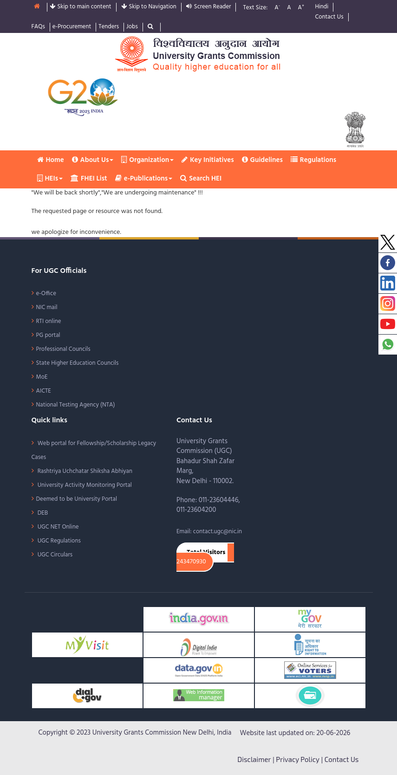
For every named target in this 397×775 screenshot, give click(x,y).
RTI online (48, 321)
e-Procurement (71, 27)
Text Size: (255, 8)
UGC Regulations (58, 541)
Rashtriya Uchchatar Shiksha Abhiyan (84, 471)
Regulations (313, 160)
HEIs (50, 178)
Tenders (108, 27)
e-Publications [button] (143, 178)
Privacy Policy (297, 759)
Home (50, 160)
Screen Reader (208, 7)
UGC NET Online (57, 527)
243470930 (191, 562)
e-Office (46, 293)
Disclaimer (254, 759)
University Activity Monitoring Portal (84, 485)
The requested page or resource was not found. (97, 211)
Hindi (321, 7)
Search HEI (200, 178)
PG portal (48, 335)
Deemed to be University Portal (76, 499)
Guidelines (262, 160)
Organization (147, 160)
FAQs (38, 27)
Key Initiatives (208, 160)
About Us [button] (93, 160)
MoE (42, 377)
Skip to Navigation (148, 7)
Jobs (132, 27)
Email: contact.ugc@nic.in (209, 531)
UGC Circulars (54, 555)
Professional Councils (63, 349)
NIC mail (47, 307)
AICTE (43, 391)
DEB (42, 513)
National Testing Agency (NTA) (75, 405)
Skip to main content (80, 7)
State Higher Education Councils (77, 363)
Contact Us (329, 17)
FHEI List (89, 178)
